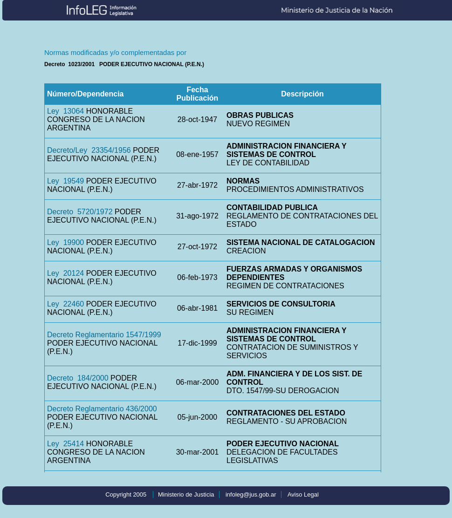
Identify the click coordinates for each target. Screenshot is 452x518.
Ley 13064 (65, 111)
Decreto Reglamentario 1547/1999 (104, 335)
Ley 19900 (65, 242)
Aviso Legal (303, 494)
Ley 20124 (65, 273)
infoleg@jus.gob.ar (251, 494)
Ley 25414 (65, 444)
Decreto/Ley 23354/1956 (89, 150)
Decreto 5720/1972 (80, 212)
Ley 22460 (65, 304)
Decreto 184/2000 (78, 378)
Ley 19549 (65, 181)
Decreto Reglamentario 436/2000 (102, 409)
